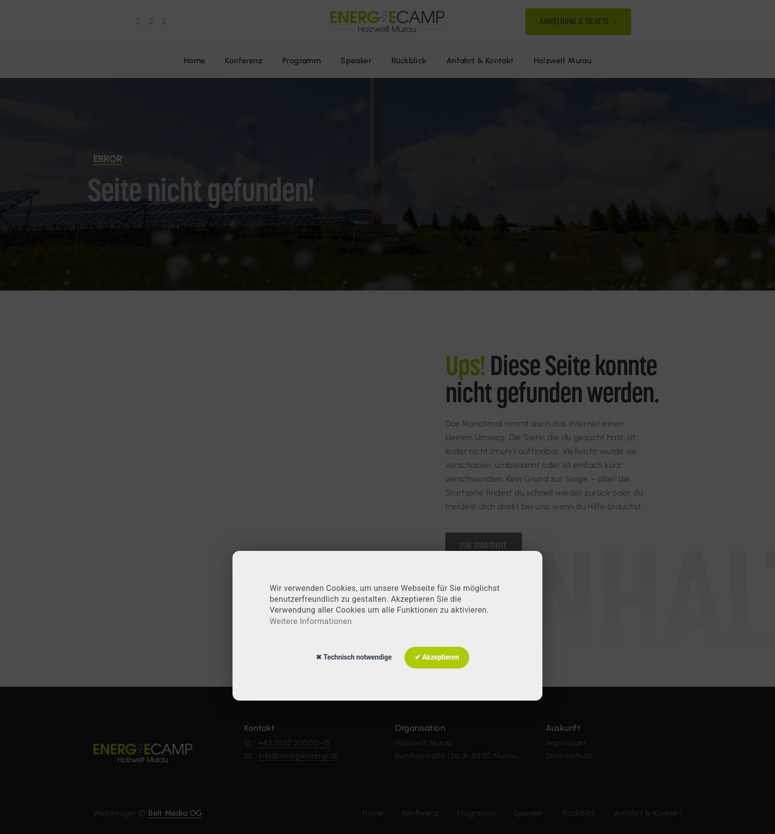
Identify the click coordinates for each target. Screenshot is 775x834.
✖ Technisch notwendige (353, 657)
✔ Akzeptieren (437, 657)
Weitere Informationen (310, 621)
